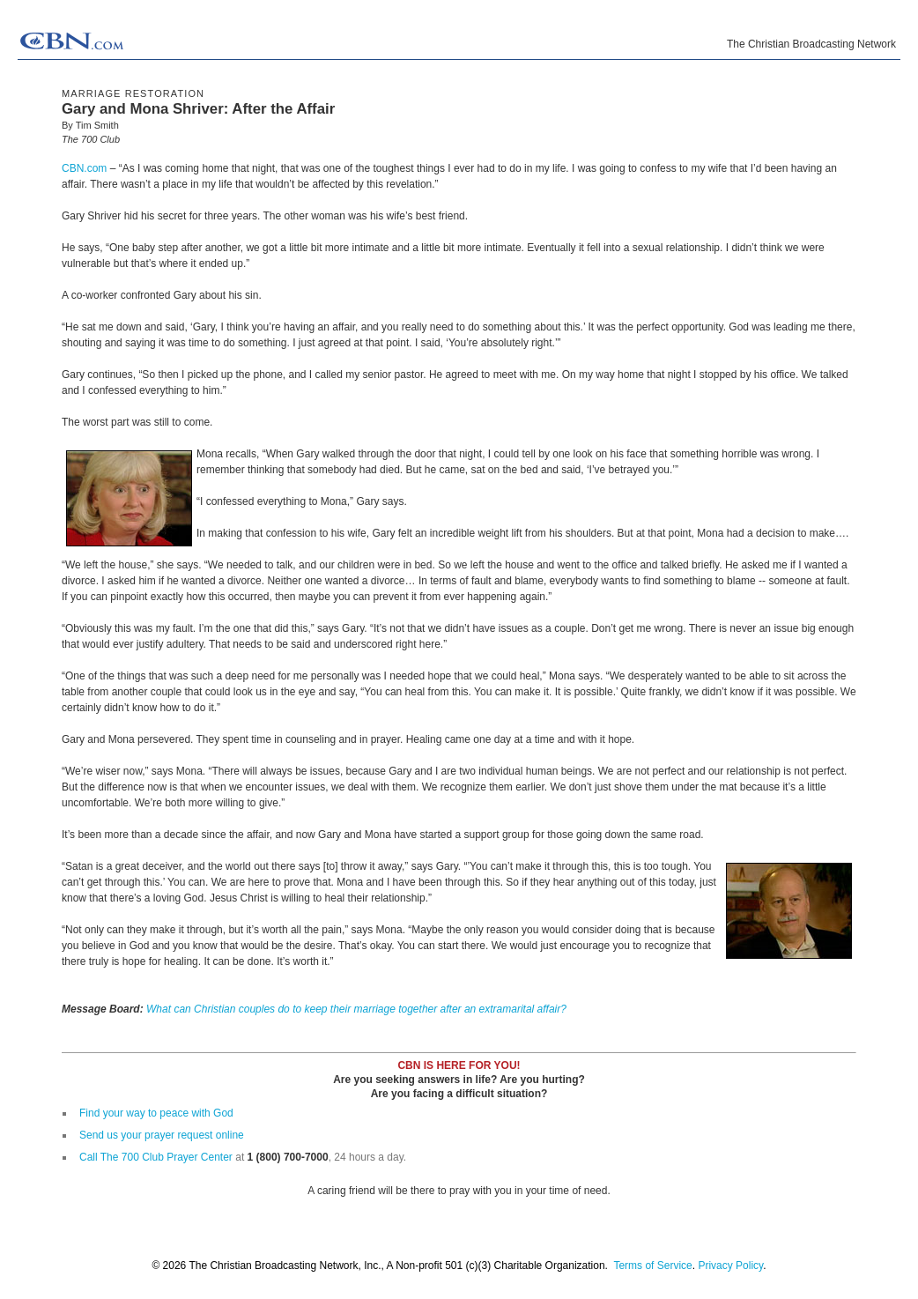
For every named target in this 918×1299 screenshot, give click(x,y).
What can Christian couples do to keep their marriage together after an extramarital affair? (356, 1009)
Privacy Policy (730, 1265)
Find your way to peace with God (156, 1113)
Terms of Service (652, 1265)
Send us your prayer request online (161, 1135)
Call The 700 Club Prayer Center (156, 1157)
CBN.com (84, 168)
